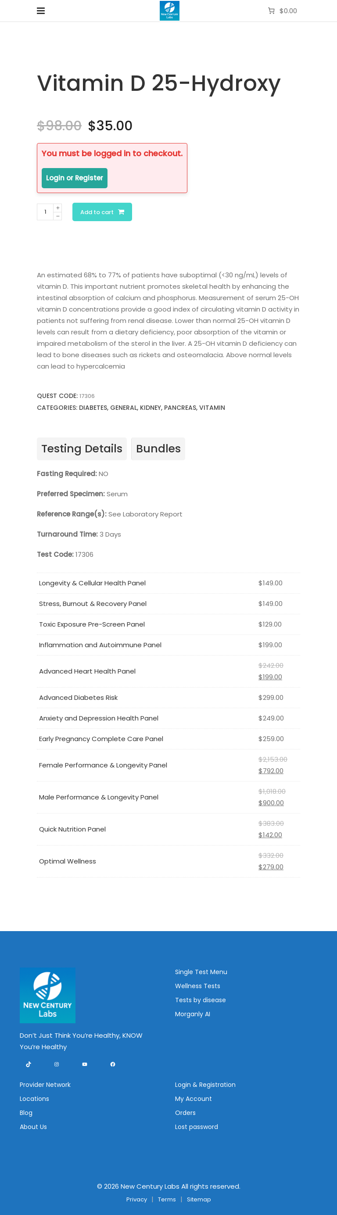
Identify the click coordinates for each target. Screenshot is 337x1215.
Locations (34, 1098)
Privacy (136, 1199)
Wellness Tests (197, 986)
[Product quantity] (45, 212)
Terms (167, 1199)
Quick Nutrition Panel (72, 829)
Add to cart (97, 212)
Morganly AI (192, 1014)
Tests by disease (200, 1000)
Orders (185, 1112)
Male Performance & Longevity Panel (98, 797)
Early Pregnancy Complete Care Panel (101, 738)
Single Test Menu (201, 972)
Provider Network (45, 1084)
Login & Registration (205, 1084)
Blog (26, 1112)
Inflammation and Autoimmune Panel (100, 644)
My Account (193, 1098)
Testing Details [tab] (81, 448)
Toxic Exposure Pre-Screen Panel (92, 624)
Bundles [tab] (158, 448)
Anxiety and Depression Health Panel (98, 718)
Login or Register (74, 178)
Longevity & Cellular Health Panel (92, 583)
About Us (33, 1126)
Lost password (196, 1126)
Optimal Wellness (67, 861)
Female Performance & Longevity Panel (103, 765)
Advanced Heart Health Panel (87, 671)
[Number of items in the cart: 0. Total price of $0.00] (281, 11)
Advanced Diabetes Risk (78, 697)
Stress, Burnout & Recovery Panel (93, 603)
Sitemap (199, 1199)
